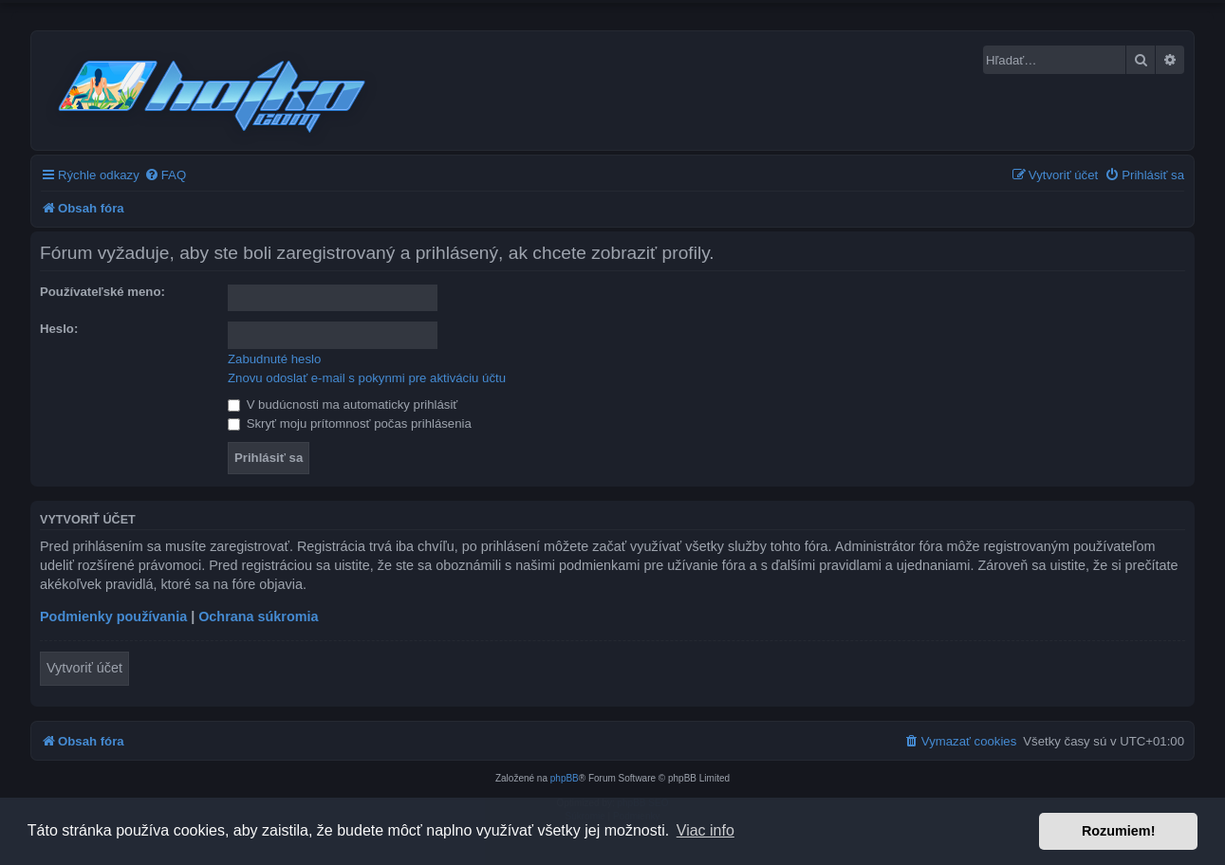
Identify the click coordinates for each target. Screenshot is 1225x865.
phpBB (564, 778)
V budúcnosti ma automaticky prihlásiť (342, 404)
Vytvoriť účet (84, 667)
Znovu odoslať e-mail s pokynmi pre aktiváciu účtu (367, 378)
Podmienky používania (113, 616)
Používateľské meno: (102, 292)
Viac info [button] (705, 830)
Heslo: (59, 329)
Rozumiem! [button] (1119, 830)
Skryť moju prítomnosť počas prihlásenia (350, 423)
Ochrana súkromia (258, 616)
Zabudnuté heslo (274, 359)
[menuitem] (165, 175)
